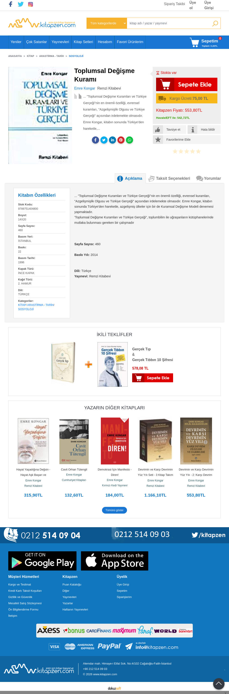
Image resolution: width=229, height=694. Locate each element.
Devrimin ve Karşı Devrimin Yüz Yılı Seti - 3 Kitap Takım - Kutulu (156, 475)
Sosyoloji (26, 309)
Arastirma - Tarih (40, 305)
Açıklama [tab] (133, 178)
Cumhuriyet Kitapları (74, 480)
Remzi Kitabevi (33, 485)
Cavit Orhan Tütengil (74, 469)
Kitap (22, 305)
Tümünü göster (115, 510)
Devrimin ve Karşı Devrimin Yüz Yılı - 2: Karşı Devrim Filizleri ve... (196, 475)
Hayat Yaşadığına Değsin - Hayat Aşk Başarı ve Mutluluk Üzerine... (33, 475)
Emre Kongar (33, 480)
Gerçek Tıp (141, 349)
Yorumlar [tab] (212, 178)
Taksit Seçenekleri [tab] (173, 178)
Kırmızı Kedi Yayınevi (114, 485)
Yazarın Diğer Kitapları (114, 407)
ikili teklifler (114, 334)
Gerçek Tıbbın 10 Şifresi (152, 360)
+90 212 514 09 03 (95, 669)
